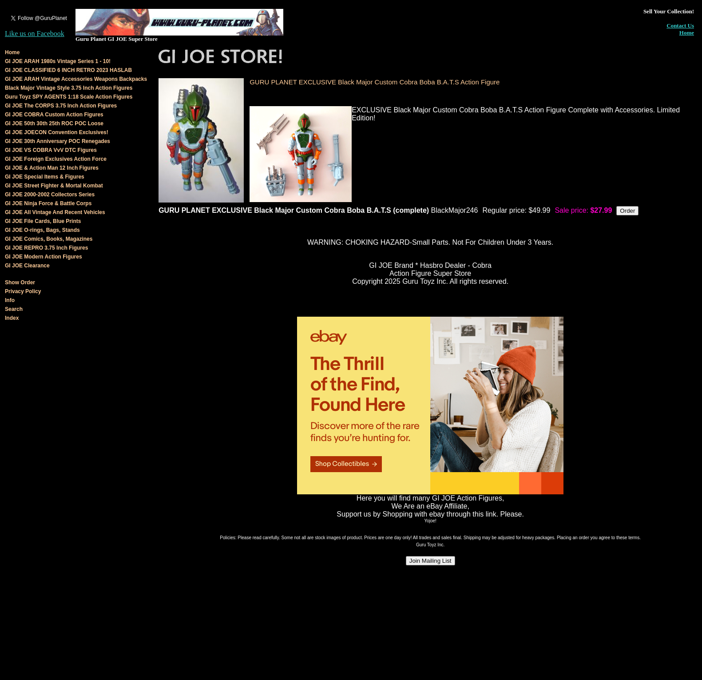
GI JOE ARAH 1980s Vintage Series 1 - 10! (58, 61)
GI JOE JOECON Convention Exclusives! (56, 132)
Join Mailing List (430, 560)
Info (10, 300)
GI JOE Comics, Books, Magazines (48, 239)
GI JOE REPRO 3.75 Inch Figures (46, 248)
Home (686, 32)
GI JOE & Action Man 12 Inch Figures (52, 168)
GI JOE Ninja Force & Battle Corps (48, 203)
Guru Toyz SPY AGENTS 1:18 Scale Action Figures (68, 97)
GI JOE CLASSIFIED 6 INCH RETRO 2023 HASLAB (68, 70)
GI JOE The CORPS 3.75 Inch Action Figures (61, 106)
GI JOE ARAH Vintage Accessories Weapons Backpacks (76, 79)
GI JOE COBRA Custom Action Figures (54, 114)
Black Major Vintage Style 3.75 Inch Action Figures (68, 88)
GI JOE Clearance (27, 265)
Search (14, 309)
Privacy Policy (23, 291)
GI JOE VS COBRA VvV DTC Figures (51, 150)
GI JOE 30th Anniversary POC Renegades (57, 141)
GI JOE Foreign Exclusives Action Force (56, 159)
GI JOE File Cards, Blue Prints (43, 221)
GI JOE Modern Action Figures (43, 257)
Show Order (20, 282)
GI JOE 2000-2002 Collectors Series (50, 194)
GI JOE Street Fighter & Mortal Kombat (54, 186)
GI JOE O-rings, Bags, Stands (42, 230)
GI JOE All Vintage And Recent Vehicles (55, 212)
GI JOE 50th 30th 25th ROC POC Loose (54, 123)
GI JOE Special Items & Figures (44, 177)
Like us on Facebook (34, 33)
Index (12, 318)
